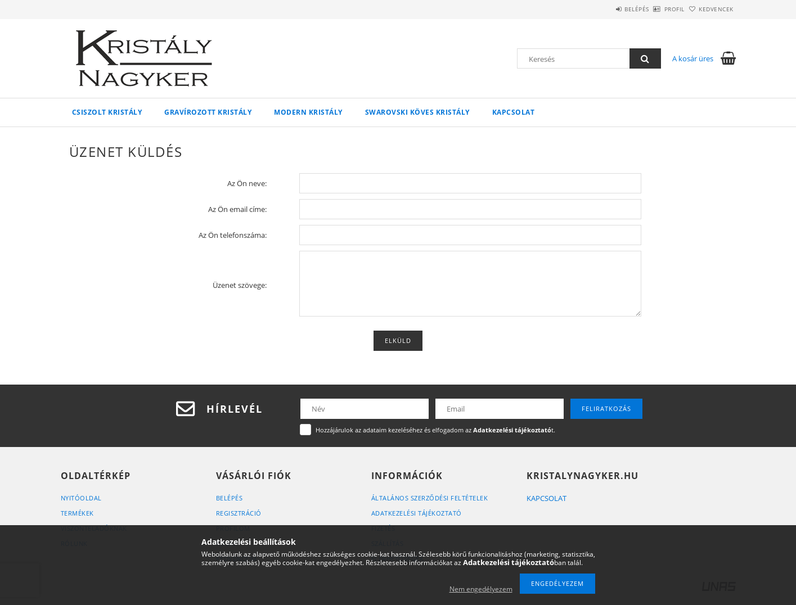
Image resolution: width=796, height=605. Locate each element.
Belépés (605, 9)
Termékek (77, 513)
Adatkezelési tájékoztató (416, 513)
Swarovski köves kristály (417, 112)
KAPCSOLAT (546, 498)
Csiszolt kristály (107, 112)
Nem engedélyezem (480, 589)
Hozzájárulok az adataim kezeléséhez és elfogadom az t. (435, 430)
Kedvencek (709, 9)
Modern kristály (308, 112)
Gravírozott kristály (207, 112)
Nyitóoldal (81, 498)
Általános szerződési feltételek (429, 498)
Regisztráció (239, 513)
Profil (656, 9)
